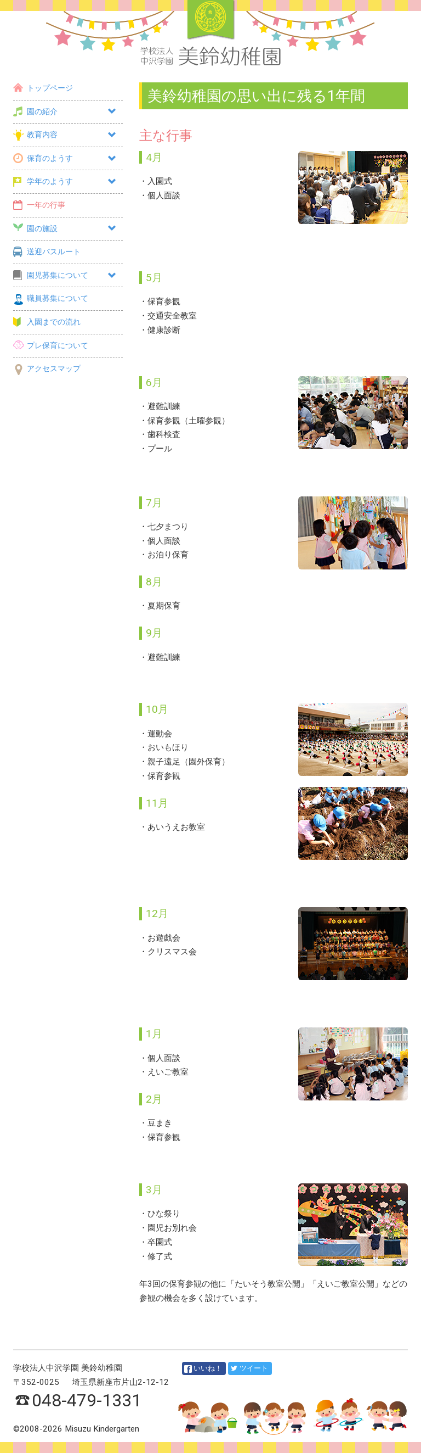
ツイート (249, 1368)
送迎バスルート (47, 251)
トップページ (43, 88)
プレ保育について (50, 345)
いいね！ (203, 1368)
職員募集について (50, 298)
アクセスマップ (47, 368)
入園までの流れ (47, 322)
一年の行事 (39, 205)
